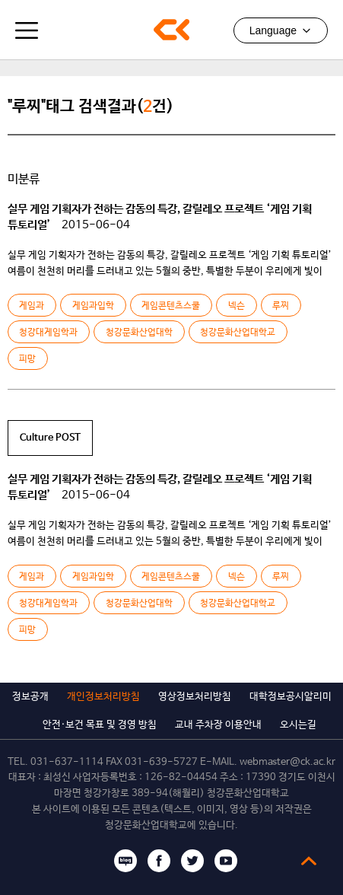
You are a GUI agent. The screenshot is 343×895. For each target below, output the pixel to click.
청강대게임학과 (48, 332)
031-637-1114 (66, 762)
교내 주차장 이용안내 (218, 725)
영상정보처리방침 (194, 696)
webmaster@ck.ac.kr (287, 762)
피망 (27, 359)
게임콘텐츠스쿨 (170, 306)
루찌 (280, 306)
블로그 (125, 860)
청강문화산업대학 (139, 332)
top (309, 861)
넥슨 (236, 306)
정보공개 (30, 696)
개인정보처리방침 (103, 696)
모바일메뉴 (26, 30)
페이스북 (159, 860)
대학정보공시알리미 (290, 696)
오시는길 (298, 725)
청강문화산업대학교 (172, 29)
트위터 (192, 860)
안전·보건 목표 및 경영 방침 (100, 725)
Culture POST (50, 438)
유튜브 (225, 860)
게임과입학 (93, 306)
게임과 (31, 306)
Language (280, 30)
